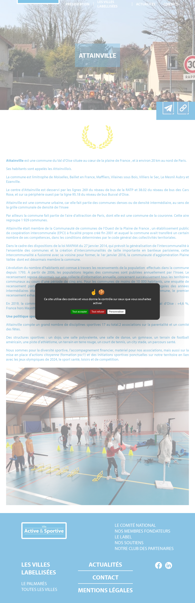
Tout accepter (79, 311)
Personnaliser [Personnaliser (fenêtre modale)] (116, 311)
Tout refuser (97, 311)
